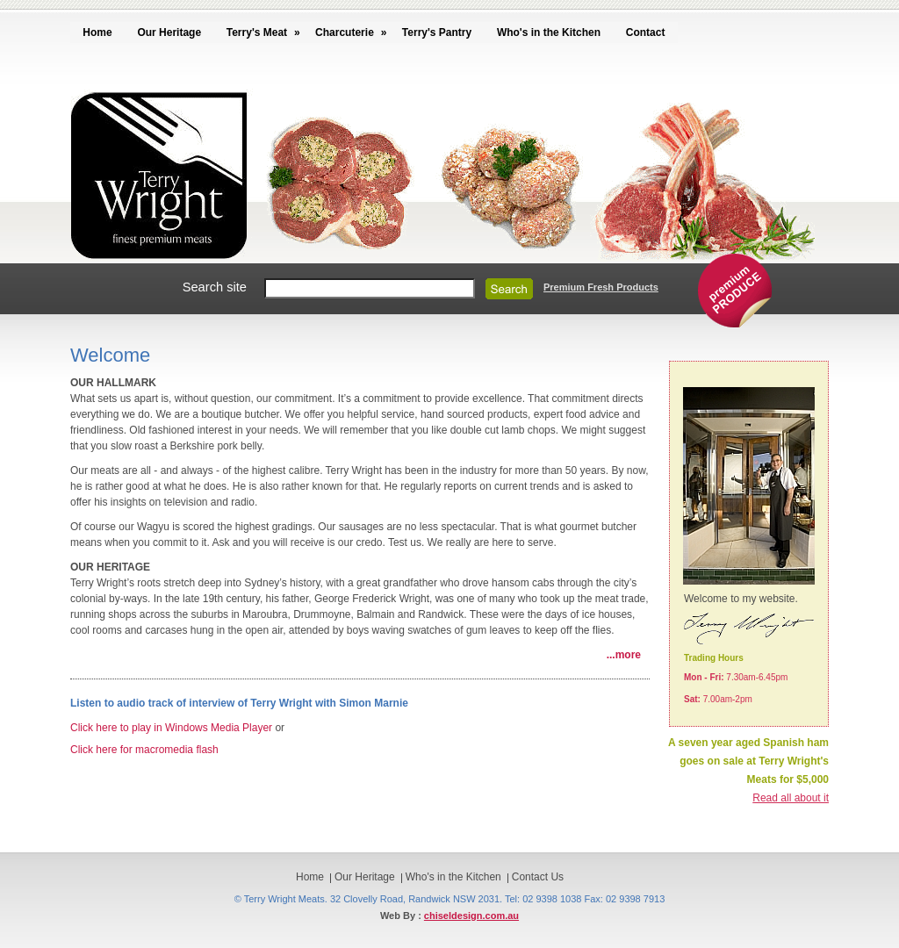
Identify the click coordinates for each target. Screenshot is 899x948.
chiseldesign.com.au (471, 915)
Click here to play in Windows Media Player (171, 728)
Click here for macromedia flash (144, 749)
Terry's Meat (257, 32)
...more (624, 655)
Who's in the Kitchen (549, 32)
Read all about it (790, 798)
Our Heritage (169, 32)
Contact (645, 32)
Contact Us (538, 877)
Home (97, 32)
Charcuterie (344, 32)
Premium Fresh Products (600, 287)
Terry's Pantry (436, 32)
